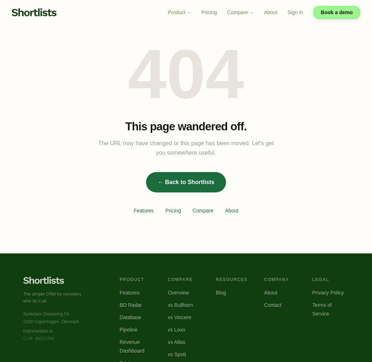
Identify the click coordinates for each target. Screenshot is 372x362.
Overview (178, 293)
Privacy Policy (328, 293)
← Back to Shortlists (186, 182)
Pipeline (129, 330)
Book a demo (337, 12)
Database (130, 317)
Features (144, 210)
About (271, 12)
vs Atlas (176, 342)
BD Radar (131, 305)
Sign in (295, 12)
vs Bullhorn (180, 305)
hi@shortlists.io (38, 331)
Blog (221, 293)
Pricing (209, 12)
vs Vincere (179, 317)
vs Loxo (176, 330)
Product (179, 12)
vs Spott (177, 354)
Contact (273, 305)
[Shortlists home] (34, 12)
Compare (240, 12)
